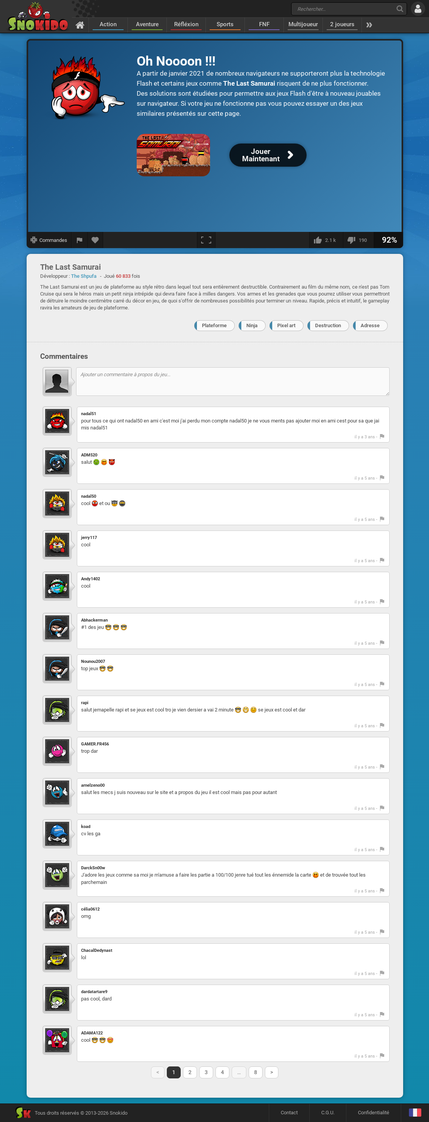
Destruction (328, 325)
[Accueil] (80, 24)
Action (108, 24)
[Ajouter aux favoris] (95, 240)
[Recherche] (400, 8)
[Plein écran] (206, 240)
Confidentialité (373, 1112)
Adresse (370, 325)
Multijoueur (303, 24)
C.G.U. (327, 1112)
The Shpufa (84, 276)
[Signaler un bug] (79, 240)
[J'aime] (326, 240)
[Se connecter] (418, 9)
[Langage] (415, 1113)
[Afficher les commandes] (49, 240)
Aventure (147, 24)
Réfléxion (186, 24)
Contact (289, 1112)
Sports (225, 24)
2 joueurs (342, 24)
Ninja (252, 325)
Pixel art (286, 325)
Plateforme (214, 325)
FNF (264, 24)
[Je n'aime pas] (358, 240)
